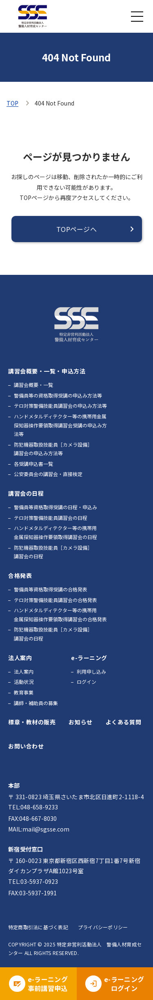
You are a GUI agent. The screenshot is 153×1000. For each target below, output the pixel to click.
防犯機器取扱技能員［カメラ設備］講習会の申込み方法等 (53, 449)
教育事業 (23, 692)
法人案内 (23, 671)
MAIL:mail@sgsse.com (38, 829)
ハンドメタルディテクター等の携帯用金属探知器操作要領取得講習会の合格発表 (60, 614)
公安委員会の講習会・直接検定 (48, 473)
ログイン (86, 681)
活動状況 (23, 681)
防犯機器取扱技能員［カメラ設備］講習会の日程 (53, 552)
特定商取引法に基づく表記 (38, 927)
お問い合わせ (26, 746)
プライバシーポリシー (103, 927)
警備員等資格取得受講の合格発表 (50, 589)
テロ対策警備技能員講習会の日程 (50, 517)
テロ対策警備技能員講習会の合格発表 (55, 599)
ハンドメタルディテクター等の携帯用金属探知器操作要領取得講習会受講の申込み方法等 (60, 425)
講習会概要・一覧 (33, 384)
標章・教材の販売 (31, 722)
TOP (12, 103)
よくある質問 (123, 722)
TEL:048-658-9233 (33, 807)
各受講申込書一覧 (33, 463)
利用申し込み (91, 671)
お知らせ (80, 722)
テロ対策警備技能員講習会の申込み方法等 (60, 405)
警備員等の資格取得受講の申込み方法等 (58, 395)
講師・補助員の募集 (36, 702)
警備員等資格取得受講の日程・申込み (55, 506)
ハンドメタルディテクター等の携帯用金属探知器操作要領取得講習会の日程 (55, 532)
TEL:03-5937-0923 (33, 881)
